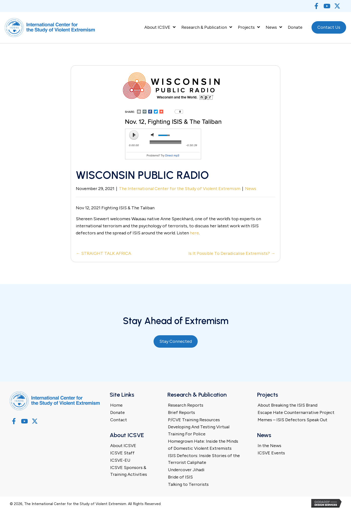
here (194, 233)
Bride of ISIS (180, 477)
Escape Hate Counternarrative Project (296, 412)
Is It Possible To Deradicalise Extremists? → (231, 253)
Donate (117, 412)
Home (116, 405)
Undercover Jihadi (186, 469)
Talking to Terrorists (188, 484)
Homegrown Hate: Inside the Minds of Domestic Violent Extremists (203, 445)
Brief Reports (181, 412)
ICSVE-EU (120, 460)
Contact (118, 419)
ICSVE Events (271, 453)
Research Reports (185, 405)
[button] (316, 6)
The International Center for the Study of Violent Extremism (179, 188)
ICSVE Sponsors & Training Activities (128, 471)
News (250, 188)
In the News (269, 445)
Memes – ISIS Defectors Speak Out (292, 419)
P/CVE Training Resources (194, 419)
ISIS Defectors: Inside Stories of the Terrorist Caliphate (204, 459)
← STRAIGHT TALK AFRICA (103, 253)
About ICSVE (123, 445)
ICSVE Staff (122, 453)
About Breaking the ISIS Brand (287, 405)
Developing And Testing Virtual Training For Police (198, 430)
